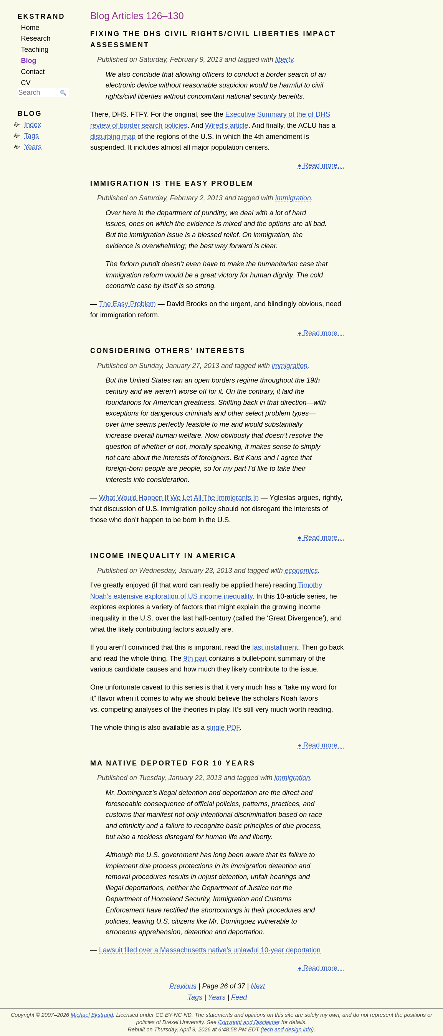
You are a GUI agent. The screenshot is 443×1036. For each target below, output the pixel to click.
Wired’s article (226, 125)
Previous (183, 986)
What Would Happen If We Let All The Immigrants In (179, 498)
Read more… (323, 165)
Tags (31, 136)
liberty (284, 59)
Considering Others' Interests (167, 351)
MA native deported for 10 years (172, 763)
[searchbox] (38, 92)
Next (258, 986)
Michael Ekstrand (92, 1015)
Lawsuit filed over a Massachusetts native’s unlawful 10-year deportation (210, 950)
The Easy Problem (127, 304)
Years (32, 147)
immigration (293, 198)
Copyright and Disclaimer (249, 1022)
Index (32, 125)
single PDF (223, 727)
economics (301, 570)
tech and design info (287, 1029)
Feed (239, 997)
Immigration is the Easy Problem (172, 183)
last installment (275, 647)
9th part (195, 658)
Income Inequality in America (163, 555)
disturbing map (113, 136)
